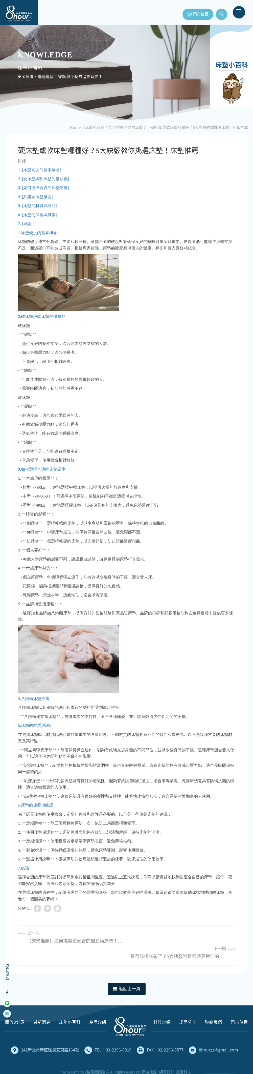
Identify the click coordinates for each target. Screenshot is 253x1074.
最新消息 (42, 1006)
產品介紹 (97, 1006)
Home (75, 127)
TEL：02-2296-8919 (107, 1035)
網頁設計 (166, 1056)
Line (7, 1003)
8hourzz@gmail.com (213, 1035)
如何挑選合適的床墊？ (128, 127)
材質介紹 (162, 1006)
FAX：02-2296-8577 (160, 1035)
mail (7, 1014)
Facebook (7, 992)
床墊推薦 (19, 12)
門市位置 (200, 14)
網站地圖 (149, 1056)
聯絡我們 (213, 1006)
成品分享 (187, 1006)
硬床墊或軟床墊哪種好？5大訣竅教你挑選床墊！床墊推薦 (199, 127)
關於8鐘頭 (15, 1006)
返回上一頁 (126, 973)
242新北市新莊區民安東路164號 (45, 1035)
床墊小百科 (94, 127)
